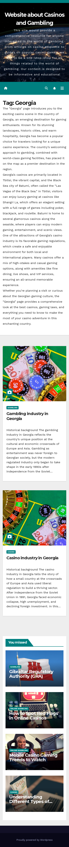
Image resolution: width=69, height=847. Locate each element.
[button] (46, 88)
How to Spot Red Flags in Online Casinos (33, 716)
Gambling (12, 408)
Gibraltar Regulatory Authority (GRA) (31, 674)
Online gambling (19, 709)
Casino (11, 552)
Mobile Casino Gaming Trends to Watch (33, 757)
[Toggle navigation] (62, 88)
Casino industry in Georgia (32, 557)
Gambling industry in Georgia (27, 416)
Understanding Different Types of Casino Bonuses (29, 801)
